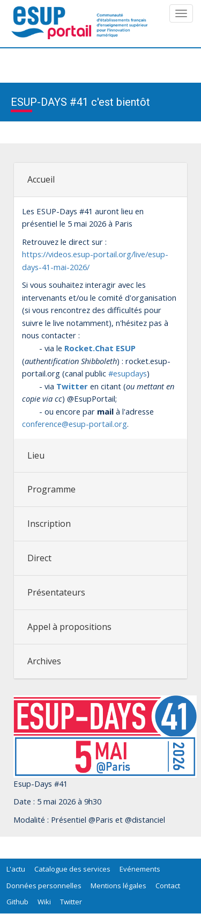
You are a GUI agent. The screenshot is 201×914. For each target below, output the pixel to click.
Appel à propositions (69, 627)
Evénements (140, 869)
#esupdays (126, 373)
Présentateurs (56, 592)
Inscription (49, 523)
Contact (167, 885)
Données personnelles (43, 885)
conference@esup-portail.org (74, 423)
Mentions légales (118, 885)
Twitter (71, 901)
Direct (39, 558)
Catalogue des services (72, 869)
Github (17, 901)
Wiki (44, 901)
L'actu (15, 869)
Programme (51, 489)
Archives (44, 661)
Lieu (35, 455)
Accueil (41, 179)
